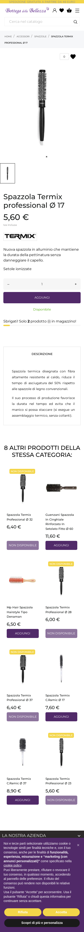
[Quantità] (42, 284)
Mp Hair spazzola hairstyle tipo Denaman (20, 611)
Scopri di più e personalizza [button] (41, 923)
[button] (78, 845)
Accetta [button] (61, 912)
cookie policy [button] (12, 865)
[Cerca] (42, 21)
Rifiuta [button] (23, 912)
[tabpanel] (42, 104)
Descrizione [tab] (42, 354)
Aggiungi (42, 297)
